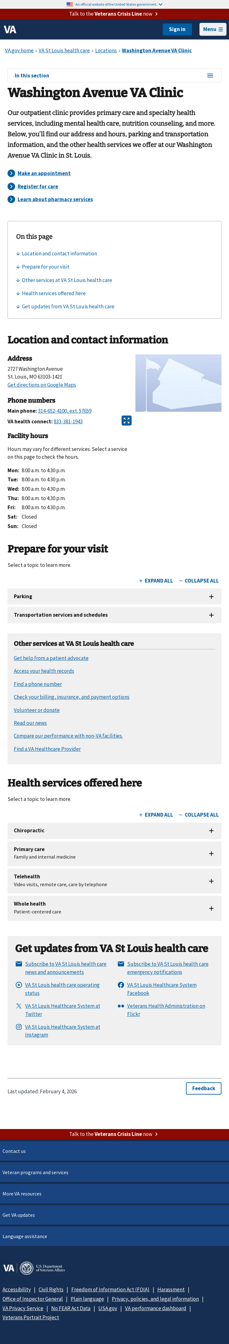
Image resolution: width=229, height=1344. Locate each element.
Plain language (87, 1298)
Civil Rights (51, 1289)
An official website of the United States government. (118, 4)
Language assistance (25, 1236)
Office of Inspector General (33, 1298)
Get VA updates (19, 1215)
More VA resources (22, 1193)
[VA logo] (10, 29)
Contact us (14, 1151)
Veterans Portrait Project (31, 1317)
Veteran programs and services (35, 1172)
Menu (213, 29)
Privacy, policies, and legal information (155, 1298)
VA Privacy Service (23, 1308)
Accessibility (17, 1289)
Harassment (171, 1289)
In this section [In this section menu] (114, 76)
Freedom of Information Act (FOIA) (110, 1289)
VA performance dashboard (155, 1308)
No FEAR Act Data (70, 1308)
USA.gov (107, 1308)
